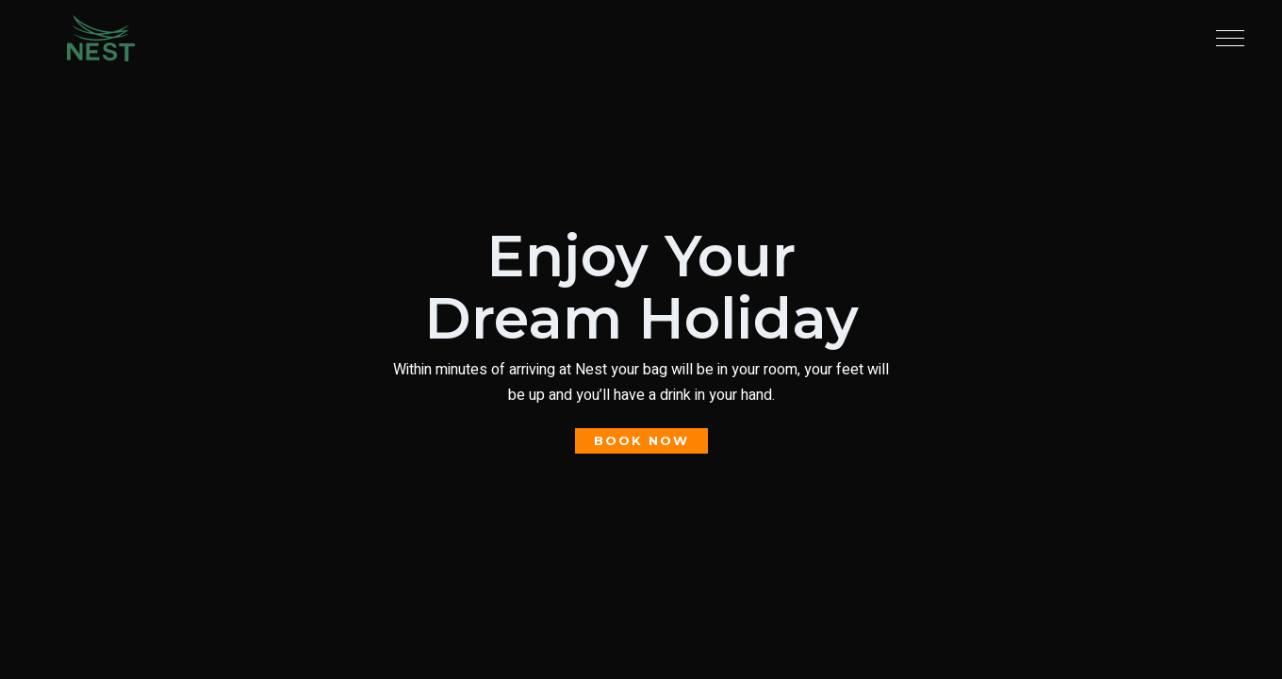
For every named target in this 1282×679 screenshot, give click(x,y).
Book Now (40, 345)
